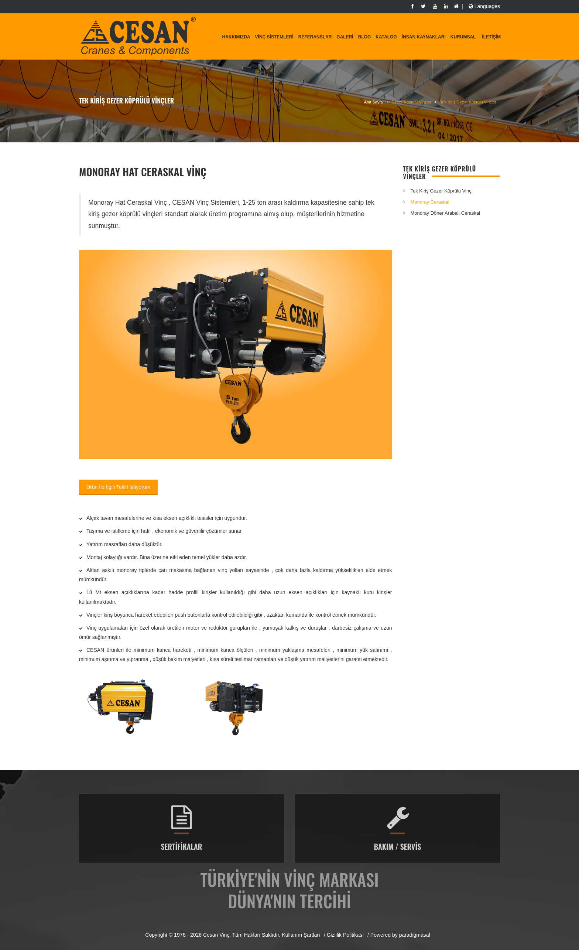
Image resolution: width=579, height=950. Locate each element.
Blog (364, 37)
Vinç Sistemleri (274, 37)
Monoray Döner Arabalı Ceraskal (445, 213)
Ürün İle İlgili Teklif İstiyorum (118, 487)
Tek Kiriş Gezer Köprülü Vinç (441, 191)
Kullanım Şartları (301, 935)
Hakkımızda (236, 37)
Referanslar (315, 37)
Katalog (386, 37)
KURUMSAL (463, 37)
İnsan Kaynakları (424, 37)
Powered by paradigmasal (400, 935)
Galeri (344, 37)
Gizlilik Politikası (345, 935)
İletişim (491, 37)
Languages (483, 6)
